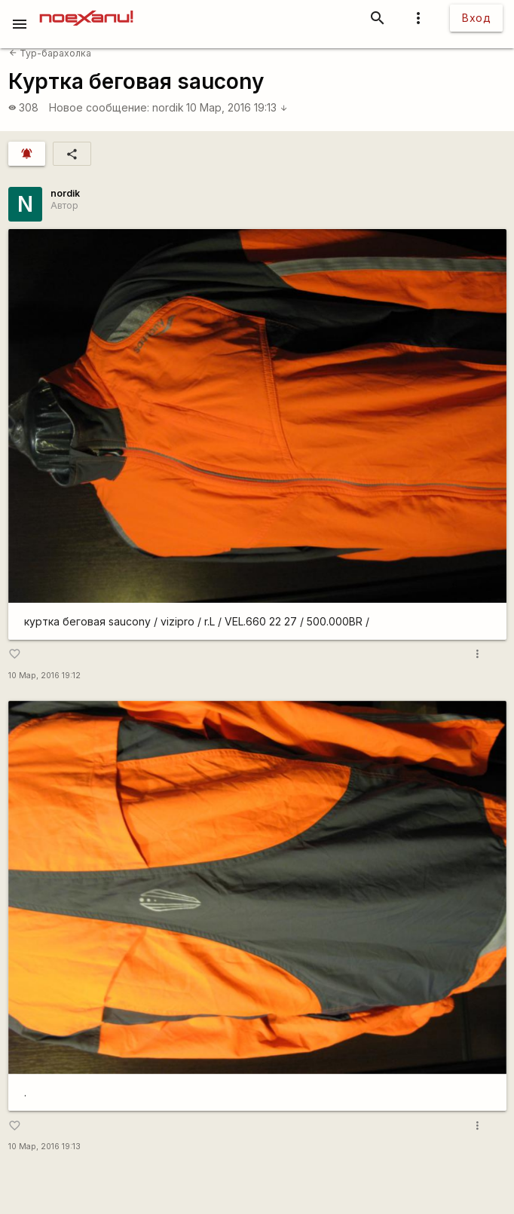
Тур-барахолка (50, 53)
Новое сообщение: (99, 107)
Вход (476, 17)
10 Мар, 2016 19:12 (44, 675)
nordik (168, 107)
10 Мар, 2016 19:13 (237, 107)
